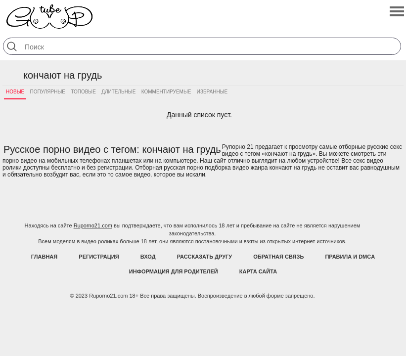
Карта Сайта (258, 271)
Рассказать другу (204, 257)
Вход (148, 257)
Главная (44, 257)
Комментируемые (166, 91)
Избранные (212, 91)
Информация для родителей (173, 271)
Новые (15, 91)
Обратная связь (278, 257)
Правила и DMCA (350, 257)
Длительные (118, 91)
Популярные (47, 91)
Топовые (83, 91)
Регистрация (99, 257)
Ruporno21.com (93, 225)
